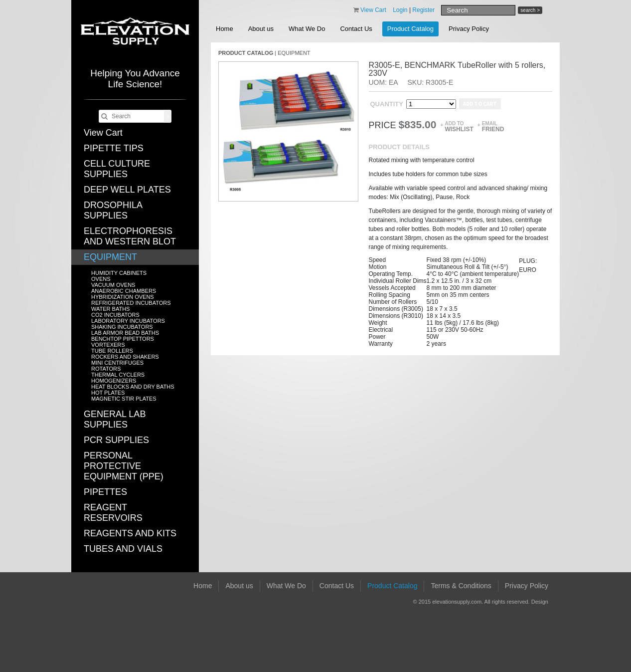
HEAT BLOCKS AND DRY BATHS (132, 387)
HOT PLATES (108, 393)
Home (224, 28)
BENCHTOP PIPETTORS (122, 339)
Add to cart (480, 103)
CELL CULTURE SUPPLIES (117, 169)
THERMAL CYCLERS (118, 375)
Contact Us (356, 28)
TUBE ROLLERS (112, 351)
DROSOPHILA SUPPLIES (113, 210)
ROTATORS (106, 369)
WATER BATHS (110, 309)
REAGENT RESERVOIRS (113, 512)
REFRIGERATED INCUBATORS (131, 303)
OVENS (101, 279)
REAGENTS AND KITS (130, 533)
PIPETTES (105, 492)
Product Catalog (410, 28)
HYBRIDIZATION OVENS (122, 297)
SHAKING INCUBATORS (122, 327)
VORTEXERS (108, 345)
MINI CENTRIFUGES (117, 363)
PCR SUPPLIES (116, 440)
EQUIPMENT (110, 257)
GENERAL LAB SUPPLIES (115, 419)
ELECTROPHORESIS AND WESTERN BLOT (130, 236)
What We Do (307, 28)
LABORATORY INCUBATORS (128, 321)
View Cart (103, 133)
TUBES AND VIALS (123, 549)
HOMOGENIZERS (113, 381)
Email (493, 126)
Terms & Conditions (461, 586)
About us (261, 28)
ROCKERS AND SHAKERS (125, 357)
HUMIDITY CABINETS (119, 273)
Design (539, 602)
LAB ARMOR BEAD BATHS (125, 333)
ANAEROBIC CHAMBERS (123, 291)
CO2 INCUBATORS (115, 315)
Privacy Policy (469, 28)
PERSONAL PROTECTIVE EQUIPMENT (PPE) (123, 465)
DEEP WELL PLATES (127, 190)
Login (400, 9)
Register (423, 9)
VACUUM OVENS (113, 285)
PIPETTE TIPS (114, 148)
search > (530, 10)
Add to (459, 126)
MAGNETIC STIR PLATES (124, 399)
